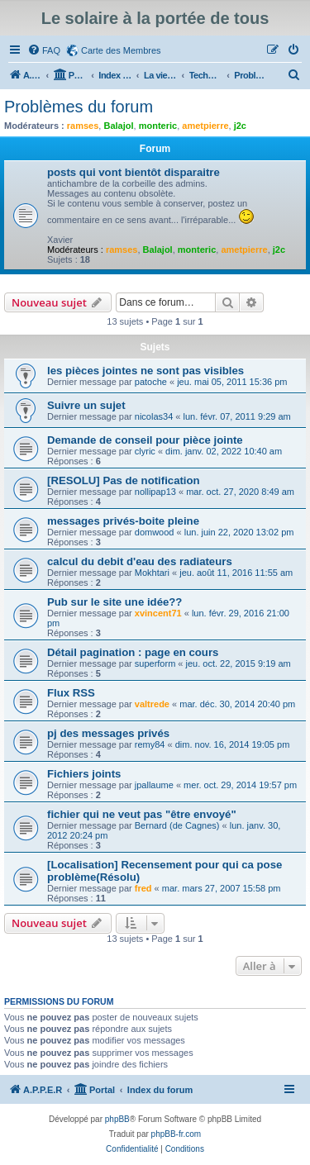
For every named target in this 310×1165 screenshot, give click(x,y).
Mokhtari (152, 573)
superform (155, 663)
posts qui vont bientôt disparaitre (133, 172)
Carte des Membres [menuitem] (121, 50)
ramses (83, 126)
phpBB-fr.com (176, 1134)
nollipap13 (155, 492)
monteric (158, 126)
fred (143, 888)
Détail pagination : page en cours (132, 652)
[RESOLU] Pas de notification (123, 480)
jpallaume (154, 785)
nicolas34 (154, 416)
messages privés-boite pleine (123, 521)
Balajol (118, 126)
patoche (151, 382)
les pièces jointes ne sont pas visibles (145, 370)
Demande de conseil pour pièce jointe (145, 440)
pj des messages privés (108, 733)
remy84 (150, 744)
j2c (240, 126)
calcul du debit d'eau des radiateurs (139, 561)
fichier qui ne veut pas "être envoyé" (141, 814)
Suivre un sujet (86, 405)
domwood (154, 532)
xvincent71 (158, 613)
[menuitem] (43, 50)
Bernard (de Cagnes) (177, 825)
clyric (145, 451)
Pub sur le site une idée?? (114, 602)
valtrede (152, 704)
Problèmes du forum (78, 106)
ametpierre (205, 126)
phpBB (117, 1119)
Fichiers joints (84, 774)
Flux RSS (71, 693)
